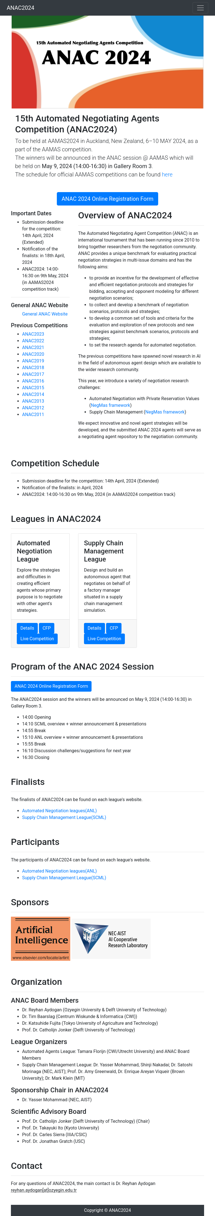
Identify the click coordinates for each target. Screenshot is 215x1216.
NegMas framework (110, 405)
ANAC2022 (33, 340)
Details (27, 628)
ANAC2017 (33, 374)
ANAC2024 (20, 7)
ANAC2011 (33, 414)
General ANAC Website (44, 314)
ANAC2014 (33, 394)
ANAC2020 (33, 354)
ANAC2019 (33, 361)
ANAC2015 (33, 387)
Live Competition (37, 638)
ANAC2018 (33, 367)
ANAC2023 (33, 334)
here (167, 174)
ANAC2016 (33, 381)
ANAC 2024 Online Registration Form (107, 198)
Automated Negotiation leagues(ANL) (59, 810)
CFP (47, 628)
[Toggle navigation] (200, 7)
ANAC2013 (33, 401)
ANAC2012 (33, 407)
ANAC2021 (33, 347)
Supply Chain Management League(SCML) (64, 817)
